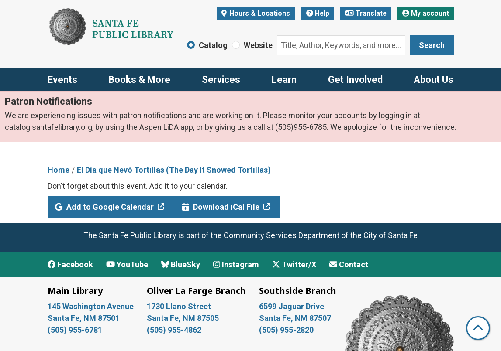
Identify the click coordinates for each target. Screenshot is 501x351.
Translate (366, 13)
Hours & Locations (259, 13)
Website (258, 45)
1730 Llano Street (179, 306)
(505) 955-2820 (286, 329)
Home (58, 169)
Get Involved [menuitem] (355, 79)
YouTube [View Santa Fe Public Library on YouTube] (127, 264)
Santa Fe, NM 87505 (184, 318)
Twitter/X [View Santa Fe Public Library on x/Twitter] (294, 264)
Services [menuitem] (221, 79)
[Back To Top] (478, 328)
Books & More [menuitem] (139, 79)
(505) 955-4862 (174, 329)
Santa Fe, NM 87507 (296, 318)
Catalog (213, 45)
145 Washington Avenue (91, 306)
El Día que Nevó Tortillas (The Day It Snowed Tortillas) (174, 169)
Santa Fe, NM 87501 (84, 318)
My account (425, 13)
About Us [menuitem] (433, 79)
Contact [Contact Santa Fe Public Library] (348, 264)
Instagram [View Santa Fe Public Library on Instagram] (236, 264)
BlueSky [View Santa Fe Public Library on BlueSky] (180, 264)
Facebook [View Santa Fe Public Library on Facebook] (70, 264)
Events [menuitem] (62, 79)
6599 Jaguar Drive (291, 306)
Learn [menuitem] (284, 79)
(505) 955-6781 (76, 329)
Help (317, 13)
